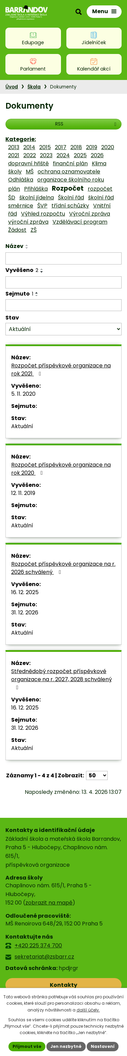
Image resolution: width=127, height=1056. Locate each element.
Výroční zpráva (89, 214)
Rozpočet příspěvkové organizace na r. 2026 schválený (63, 568)
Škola (34, 87)
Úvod (11, 87)
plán (14, 189)
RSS (86, 123)
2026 (97, 155)
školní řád (101, 197)
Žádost (17, 230)
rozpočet (100, 189)
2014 (29, 147)
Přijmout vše (27, 1046)
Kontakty (63, 985)
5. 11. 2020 (23, 394)
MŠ (30, 171)
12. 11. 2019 (23, 493)
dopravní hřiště (28, 163)
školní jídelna (36, 197)
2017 (60, 147)
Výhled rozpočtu (43, 214)
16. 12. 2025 (25, 592)
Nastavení (102, 1046)
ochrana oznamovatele (69, 171)
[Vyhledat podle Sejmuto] (63, 305)
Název (14, 246)
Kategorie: (20, 139)
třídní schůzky (70, 206)
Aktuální (22, 426)
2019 (91, 147)
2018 (76, 147)
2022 (29, 155)
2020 (107, 147)
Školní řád (71, 197)
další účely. (88, 1010)
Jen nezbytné (66, 1046)
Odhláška (20, 180)
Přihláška (36, 189)
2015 (45, 147)
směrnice (20, 206)
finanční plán (70, 163)
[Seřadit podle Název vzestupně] (27, 245)
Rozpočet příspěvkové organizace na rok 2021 (61, 370)
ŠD (11, 197)
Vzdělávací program (79, 222)
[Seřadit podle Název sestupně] (27, 248)
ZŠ (33, 230)
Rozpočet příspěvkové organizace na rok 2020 (61, 469)
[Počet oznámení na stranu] (97, 775)
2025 (80, 155)
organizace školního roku (70, 180)
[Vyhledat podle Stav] (63, 329)
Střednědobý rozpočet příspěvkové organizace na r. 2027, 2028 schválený (61, 678)
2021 (13, 155)
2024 (63, 155)
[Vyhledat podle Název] (63, 258)
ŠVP (42, 206)
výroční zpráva (28, 222)
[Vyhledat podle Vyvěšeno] (63, 282)
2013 (13, 147)
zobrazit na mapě (48, 903)
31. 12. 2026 (24, 612)
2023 (46, 155)
